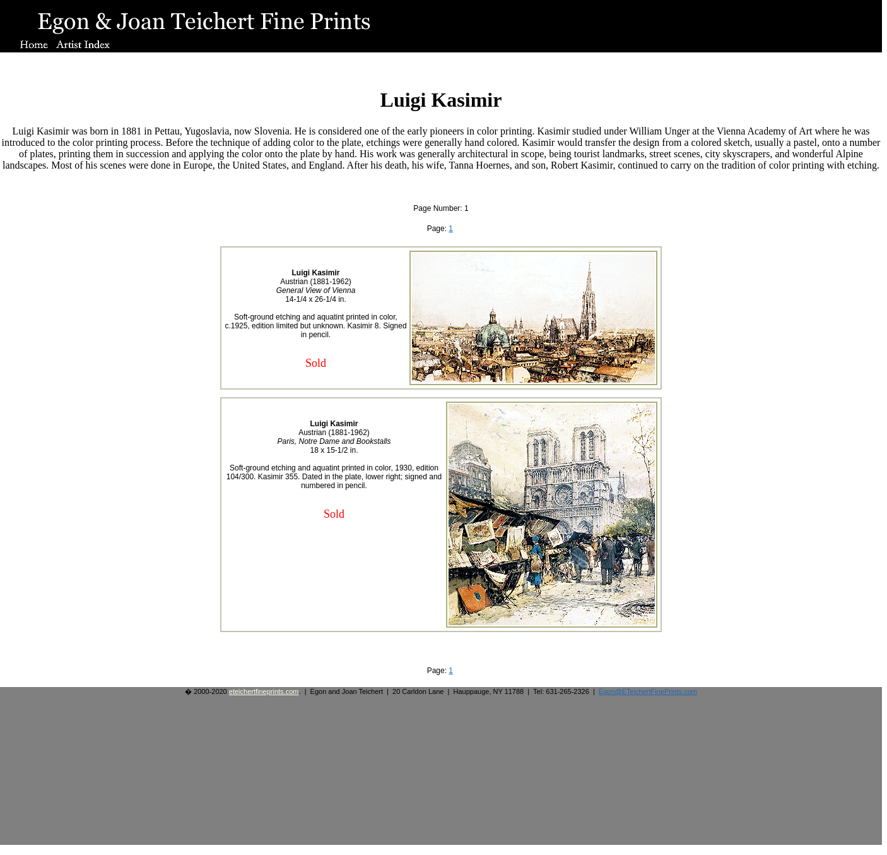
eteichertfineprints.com (264, 691)
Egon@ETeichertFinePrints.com (648, 691)
